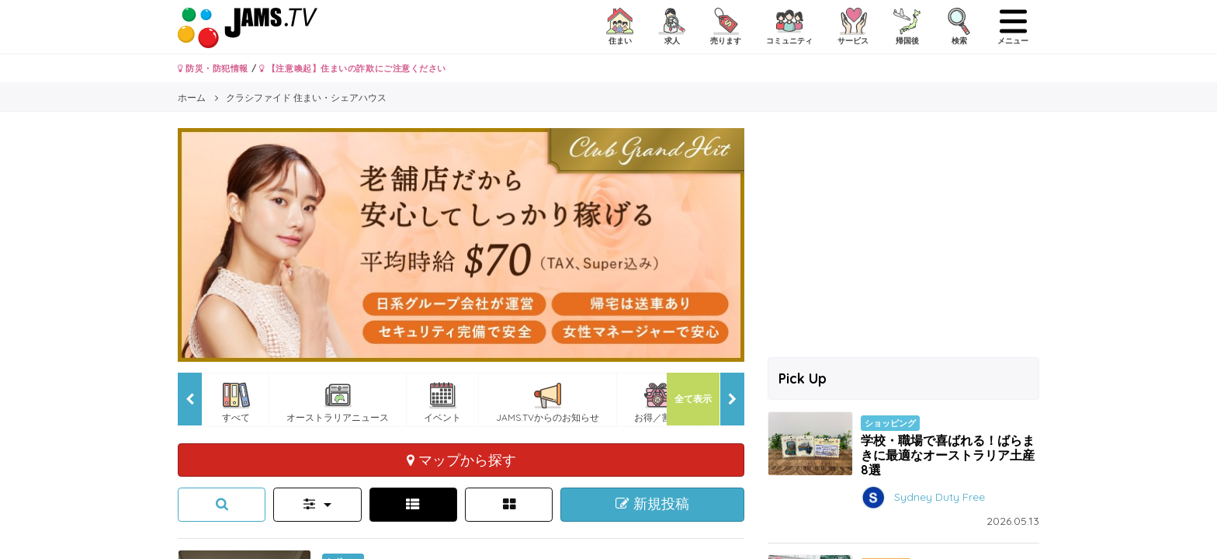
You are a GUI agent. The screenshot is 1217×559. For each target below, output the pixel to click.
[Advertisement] (903, 236)
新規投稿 (652, 504)
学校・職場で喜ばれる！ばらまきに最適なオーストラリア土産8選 (948, 454)
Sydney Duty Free (939, 497)
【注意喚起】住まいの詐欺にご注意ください (352, 68)
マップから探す (461, 459)
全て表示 (693, 398)
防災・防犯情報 (213, 68)
